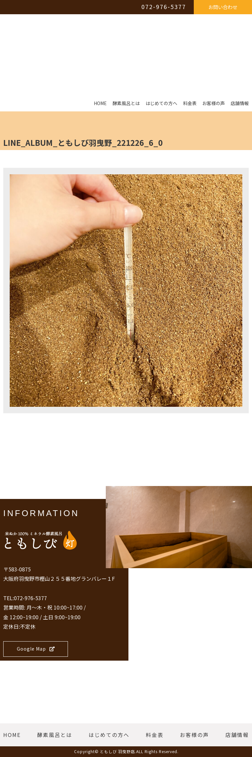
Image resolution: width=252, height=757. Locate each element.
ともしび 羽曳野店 (117, 751)
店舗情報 (240, 103)
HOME (100, 103)
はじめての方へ (161, 103)
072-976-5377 (163, 6)
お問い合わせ (222, 7)
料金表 (190, 103)
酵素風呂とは (126, 103)
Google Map (36, 648)
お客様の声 (213, 103)
